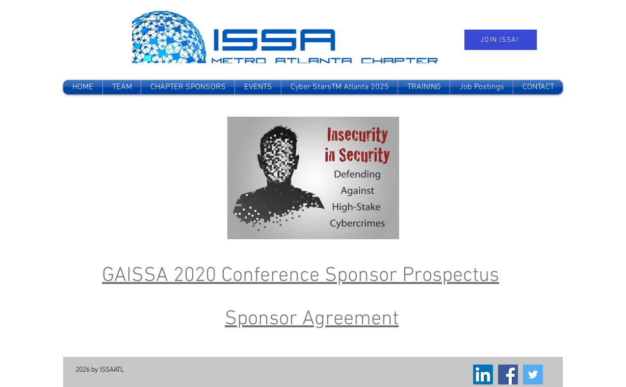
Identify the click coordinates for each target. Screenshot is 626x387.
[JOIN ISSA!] (500, 40)
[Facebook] (508, 374)
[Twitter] (533, 374)
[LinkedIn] (483, 374)
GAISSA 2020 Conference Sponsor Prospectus (300, 276)
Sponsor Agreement (312, 319)
